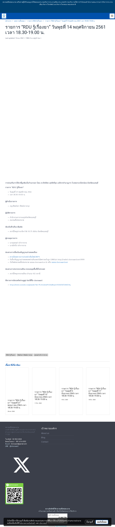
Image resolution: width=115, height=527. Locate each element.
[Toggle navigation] (112, 16)
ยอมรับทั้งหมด (102, 522)
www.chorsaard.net (60, 262)
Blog (43, 437)
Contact (44, 442)
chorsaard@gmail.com (19, 444)
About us (45, 433)
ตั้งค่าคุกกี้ (89, 522)
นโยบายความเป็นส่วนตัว (27, 523)
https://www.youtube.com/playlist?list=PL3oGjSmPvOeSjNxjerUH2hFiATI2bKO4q (40, 285)
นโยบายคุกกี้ (43, 523)
